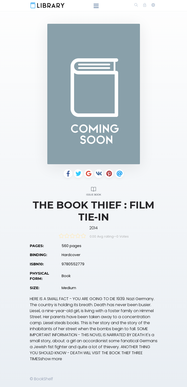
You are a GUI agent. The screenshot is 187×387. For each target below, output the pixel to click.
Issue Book (93, 190)
